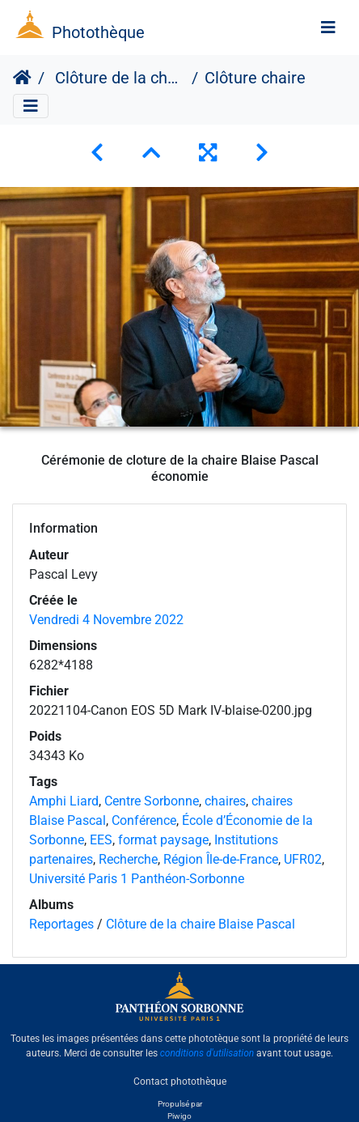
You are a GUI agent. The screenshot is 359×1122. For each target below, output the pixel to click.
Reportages (61, 924)
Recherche (128, 859)
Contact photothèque (179, 1080)
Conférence (144, 820)
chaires (225, 801)
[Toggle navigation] (328, 27)
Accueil (22, 78)
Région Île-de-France (220, 859)
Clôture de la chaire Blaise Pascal (118, 77)
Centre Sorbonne (151, 801)
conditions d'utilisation (207, 1053)
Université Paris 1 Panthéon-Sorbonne (136, 878)
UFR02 (303, 859)
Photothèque (98, 32)
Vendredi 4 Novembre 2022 (106, 619)
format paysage (163, 840)
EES (101, 840)
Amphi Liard (64, 801)
